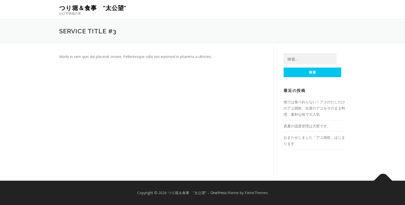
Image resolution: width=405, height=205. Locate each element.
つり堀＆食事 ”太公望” (92, 7)
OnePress (219, 192)
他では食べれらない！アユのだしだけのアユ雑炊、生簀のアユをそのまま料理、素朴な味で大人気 (314, 108)
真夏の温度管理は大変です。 (307, 125)
